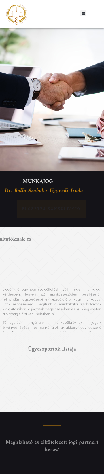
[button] (83, 13)
